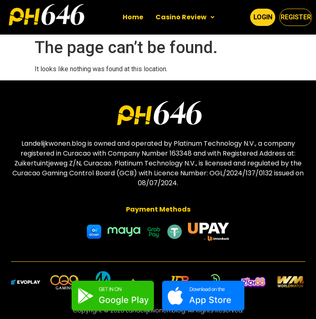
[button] (185, 17)
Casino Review (185, 17)
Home (133, 17)
